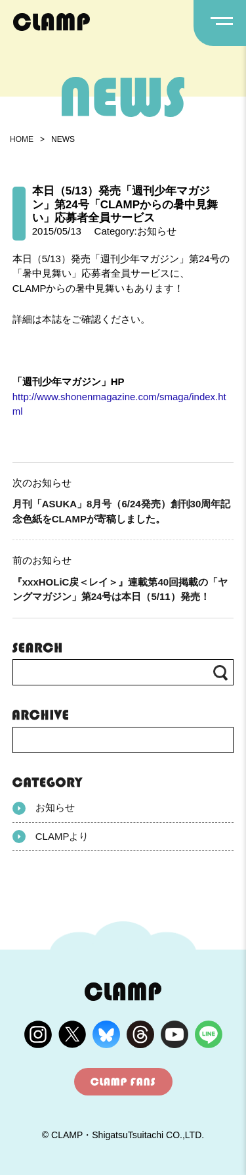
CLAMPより (50, 836)
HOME (21, 139)
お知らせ (43, 808)
